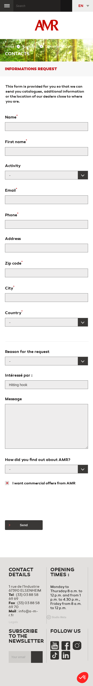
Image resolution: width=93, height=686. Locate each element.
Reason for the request (27, 351)
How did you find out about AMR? (37, 459)
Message (13, 399)
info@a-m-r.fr (23, 613)
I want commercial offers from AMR (43, 483)
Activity (13, 165)
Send (18, 525)
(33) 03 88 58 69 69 (23, 597)
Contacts (29, 47)
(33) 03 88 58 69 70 (24, 605)
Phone (11, 215)
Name (11, 117)
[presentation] (42, 503)
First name (16, 141)
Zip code (14, 263)
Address (13, 238)
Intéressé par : (18, 375)
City (9, 288)
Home (9, 47)
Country (14, 312)
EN (80, 6)
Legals (13, 622)
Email (11, 190)
